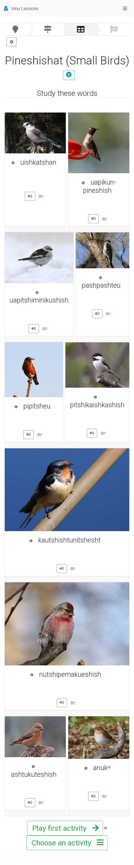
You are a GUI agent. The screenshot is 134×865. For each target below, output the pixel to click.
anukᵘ (104, 768)
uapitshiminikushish (39, 297)
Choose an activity (66, 842)
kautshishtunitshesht (77, 540)
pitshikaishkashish (97, 401)
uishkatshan (36, 162)
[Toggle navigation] (125, 8)
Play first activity (64, 828)
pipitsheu (36, 406)
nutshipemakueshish (77, 674)
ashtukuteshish (36, 771)
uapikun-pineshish (103, 186)
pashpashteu (103, 282)
